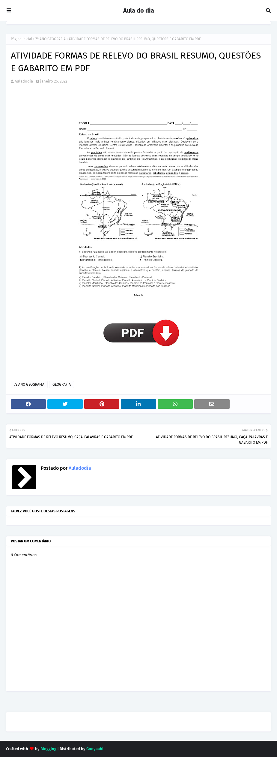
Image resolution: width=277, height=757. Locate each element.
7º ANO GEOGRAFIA (50, 39)
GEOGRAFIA (61, 384)
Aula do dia (138, 10)
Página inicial (21, 39)
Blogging (48, 748)
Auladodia (24, 81)
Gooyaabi (94, 748)
